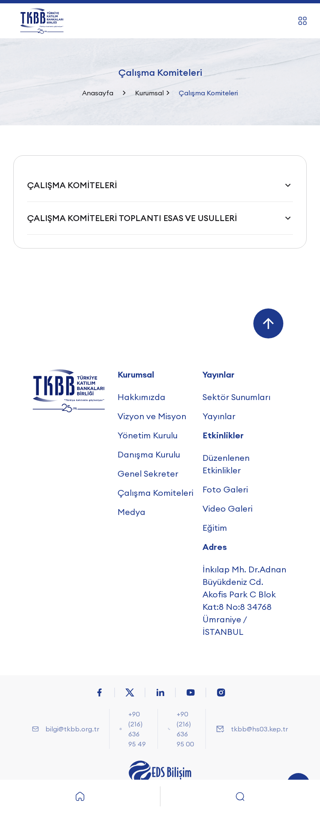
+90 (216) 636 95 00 (185, 729)
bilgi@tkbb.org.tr (72, 729)
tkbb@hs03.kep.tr (259, 729)
